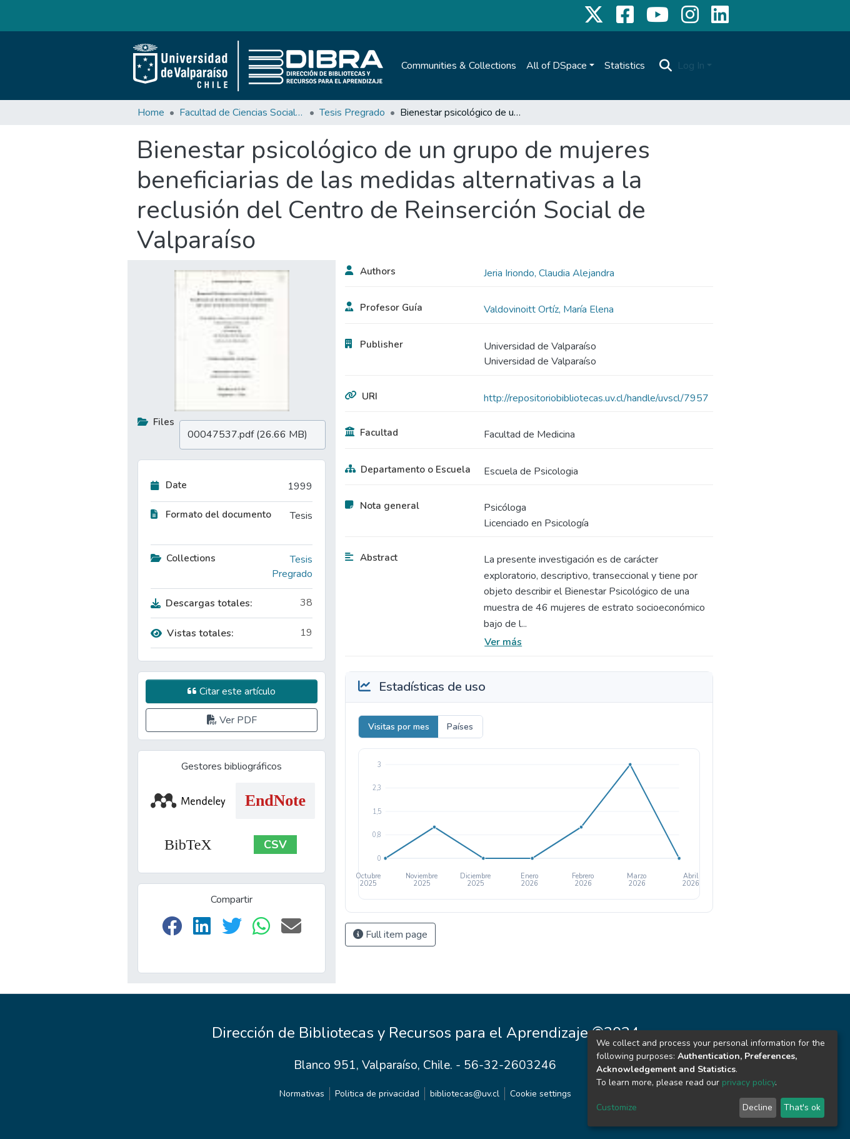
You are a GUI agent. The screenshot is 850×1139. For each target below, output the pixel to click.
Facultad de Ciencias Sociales (241, 112)
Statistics (624, 66)
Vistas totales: (192, 633)
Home (151, 112)
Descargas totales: (201, 603)
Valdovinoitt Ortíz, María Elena (549, 309)
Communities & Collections (458, 66)
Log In (691, 66)
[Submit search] (666, 65)
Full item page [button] (390, 934)
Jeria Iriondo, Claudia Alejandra (549, 273)
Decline (757, 1107)
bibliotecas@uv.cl (464, 1094)
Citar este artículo (232, 691)
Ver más (503, 642)
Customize (616, 1107)
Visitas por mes (398, 727)
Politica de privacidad (377, 1094)
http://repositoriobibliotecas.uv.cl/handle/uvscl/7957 (596, 398)
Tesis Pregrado (352, 112)
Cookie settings (540, 1094)
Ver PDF (232, 720)
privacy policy (748, 1082)
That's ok (802, 1107)
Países (460, 727)
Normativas (301, 1094)
